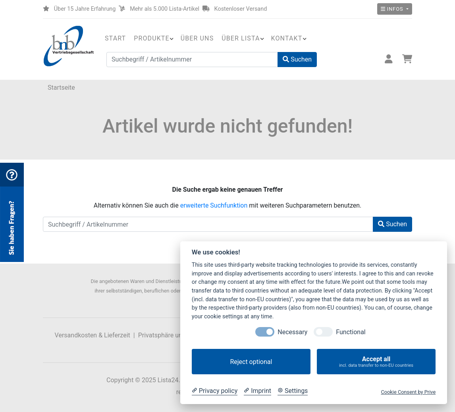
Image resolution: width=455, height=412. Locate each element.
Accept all (376, 361)
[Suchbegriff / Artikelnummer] (192, 59)
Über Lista (241, 38)
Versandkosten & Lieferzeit (92, 335)
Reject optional (251, 362)
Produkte (151, 38)
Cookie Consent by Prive (408, 392)
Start (115, 38)
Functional (350, 332)
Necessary (292, 332)
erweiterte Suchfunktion (214, 205)
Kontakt (287, 38)
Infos (393, 9)
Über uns (197, 38)
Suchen (297, 59)
